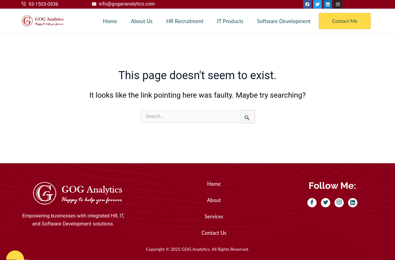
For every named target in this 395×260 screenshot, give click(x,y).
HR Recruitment (183, 21)
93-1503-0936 (44, 4)
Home (109, 21)
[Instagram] (339, 202)
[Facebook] (312, 202)
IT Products (229, 21)
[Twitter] (325, 202)
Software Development (283, 21)
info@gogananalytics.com (127, 4)
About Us (140, 21)
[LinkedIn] (352, 202)
